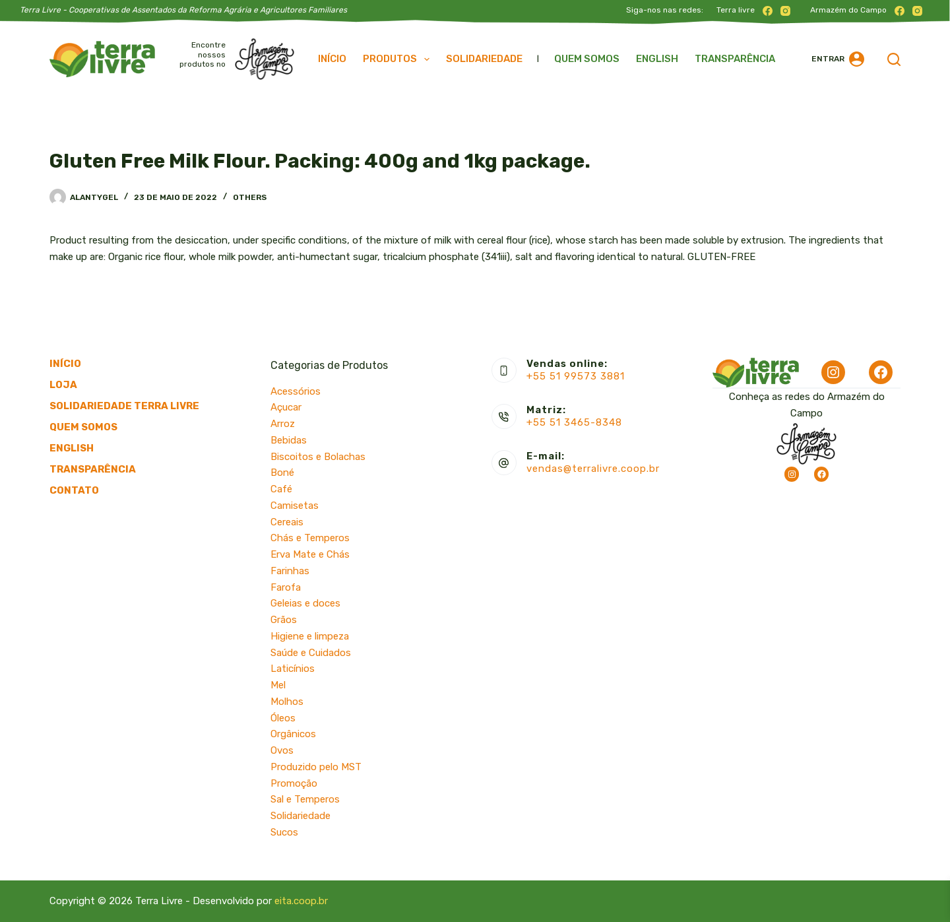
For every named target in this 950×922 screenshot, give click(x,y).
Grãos (283, 620)
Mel (278, 685)
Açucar (285, 407)
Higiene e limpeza (309, 636)
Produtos (399, 59)
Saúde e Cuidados (310, 653)
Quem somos (586, 59)
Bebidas (288, 440)
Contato (74, 490)
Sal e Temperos (305, 799)
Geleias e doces (305, 603)
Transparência (735, 59)
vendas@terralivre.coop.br (593, 469)
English (657, 59)
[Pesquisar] (894, 59)
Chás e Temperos (310, 538)
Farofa (285, 587)
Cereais (286, 522)
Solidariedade (484, 59)
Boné (282, 472)
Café (281, 489)
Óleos (283, 718)
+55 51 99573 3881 (575, 376)
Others (250, 197)
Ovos (282, 750)
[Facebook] (768, 11)
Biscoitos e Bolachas (317, 457)
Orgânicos (293, 734)
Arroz (282, 424)
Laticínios (292, 669)
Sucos (284, 832)
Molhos (286, 702)
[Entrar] (838, 59)
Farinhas (289, 571)
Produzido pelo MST (316, 767)
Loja (63, 385)
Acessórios (295, 391)
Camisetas (294, 505)
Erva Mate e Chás (310, 554)
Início (332, 59)
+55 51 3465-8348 (574, 422)
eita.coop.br (301, 901)
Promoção (293, 783)
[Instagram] (785, 11)
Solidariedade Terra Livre (124, 406)
